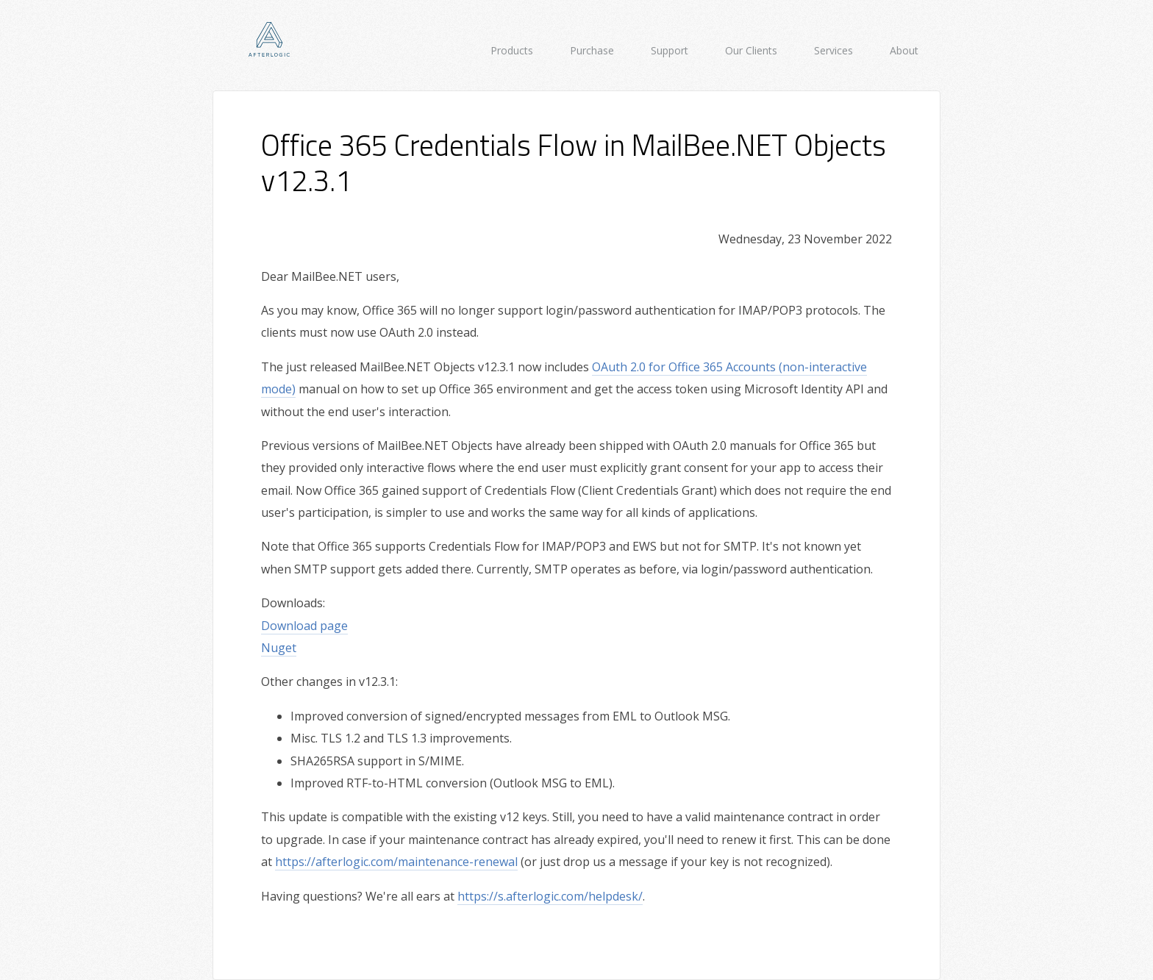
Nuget (278, 648)
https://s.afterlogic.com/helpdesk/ (550, 896)
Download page (304, 626)
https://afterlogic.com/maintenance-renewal (396, 862)
